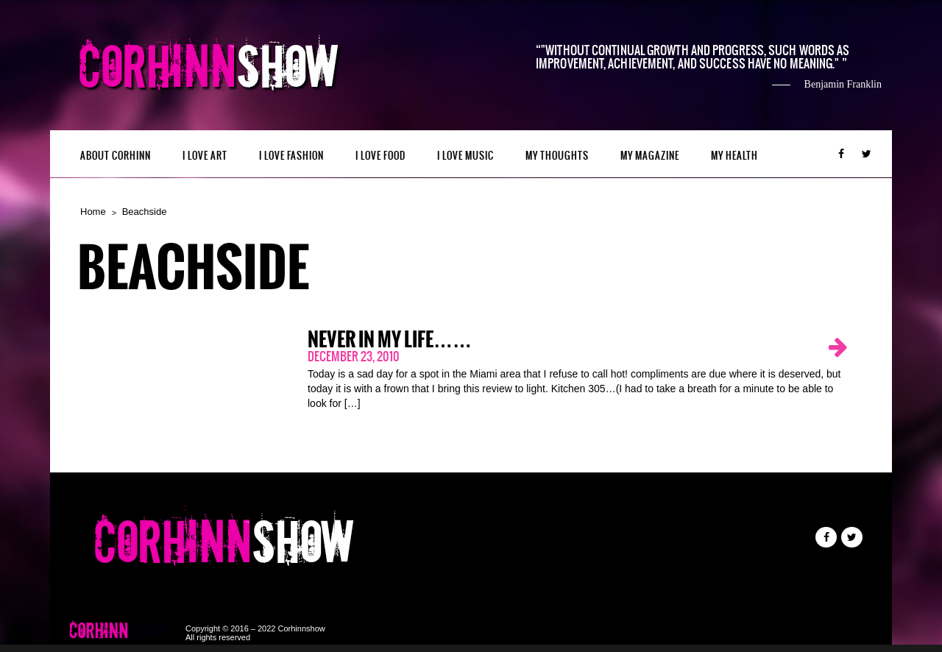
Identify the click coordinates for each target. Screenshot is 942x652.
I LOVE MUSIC (465, 156)
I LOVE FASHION (291, 156)
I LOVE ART (205, 156)
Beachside (144, 211)
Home (93, 211)
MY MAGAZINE (649, 156)
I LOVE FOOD (380, 156)
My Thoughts (557, 156)
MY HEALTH (734, 156)
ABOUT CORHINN (115, 156)
